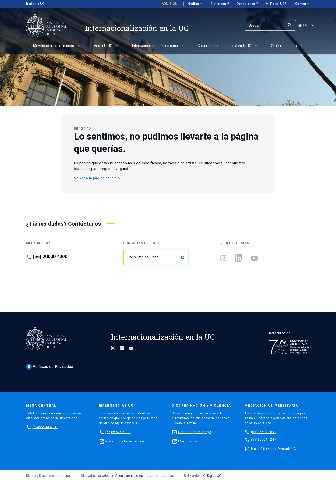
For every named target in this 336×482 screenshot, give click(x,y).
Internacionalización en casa (158, 46)
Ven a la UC (106, 46)
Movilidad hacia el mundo (57, 46)
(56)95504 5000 (118, 432)
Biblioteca (218, 4)
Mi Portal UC (275, 4)
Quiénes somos (287, 46)
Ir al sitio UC (35, 4)
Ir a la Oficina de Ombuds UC (273, 449)
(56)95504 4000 (45, 427)
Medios (195, 4)
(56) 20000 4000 (50, 256)
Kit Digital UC (212, 476)
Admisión (169, 4)
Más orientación (191, 441)
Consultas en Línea (156, 257)
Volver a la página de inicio (99, 178)
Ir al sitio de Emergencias (125, 441)
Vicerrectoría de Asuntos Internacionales (145, 476)
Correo (302, 4)
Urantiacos (63, 476)
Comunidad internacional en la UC (227, 46)
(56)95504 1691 (263, 432)
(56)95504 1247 (263, 439)
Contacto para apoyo (194, 432)
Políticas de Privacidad (49, 366)
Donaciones (246, 4)
